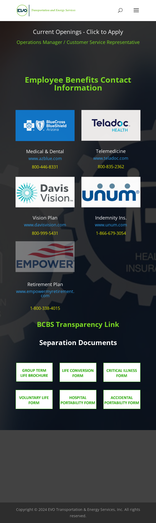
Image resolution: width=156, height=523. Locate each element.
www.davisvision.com (45, 225)
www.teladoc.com (110, 158)
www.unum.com (111, 225)
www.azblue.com (45, 158)
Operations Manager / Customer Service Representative (78, 42)
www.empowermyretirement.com (45, 293)
